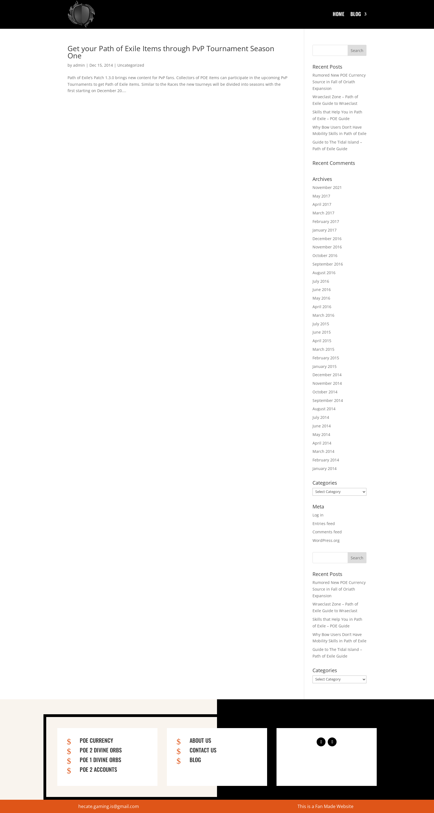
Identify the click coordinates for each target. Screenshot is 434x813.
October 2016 (324, 255)
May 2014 (321, 434)
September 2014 (327, 400)
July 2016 (320, 281)
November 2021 (327, 187)
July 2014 (320, 417)
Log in (318, 515)
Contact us (203, 750)
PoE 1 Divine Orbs (100, 759)
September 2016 (327, 264)
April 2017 (321, 204)
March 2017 (323, 212)
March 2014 (323, 451)
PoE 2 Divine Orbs (101, 750)
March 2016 (323, 315)
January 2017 (324, 230)
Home (338, 13)
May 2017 (321, 196)
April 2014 (321, 443)
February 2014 (325, 460)
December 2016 (327, 238)
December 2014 (327, 374)
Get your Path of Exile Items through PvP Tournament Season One (171, 52)
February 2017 (325, 221)
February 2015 (325, 357)
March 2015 (323, 349)
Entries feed (323, 523)
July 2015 (320, 323)
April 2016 (321, 306)
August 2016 (323, 272)
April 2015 (321, 340)
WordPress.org (326, 540)
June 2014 (321, 425)
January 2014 (324, 468)
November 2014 (327, 383)
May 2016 (321, 298)
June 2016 (321, 289)
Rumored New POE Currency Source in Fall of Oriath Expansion (339, 81)
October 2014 (324, 391)
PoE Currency (96, 740)
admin (79, 65)
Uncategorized (130, 65)
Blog (355, 13)
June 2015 (321, 332)
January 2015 (324, 366)
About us (200, 740)
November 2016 (327, 247)
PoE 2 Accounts (98, 769)
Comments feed (327, 531)
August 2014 (323, 408)
